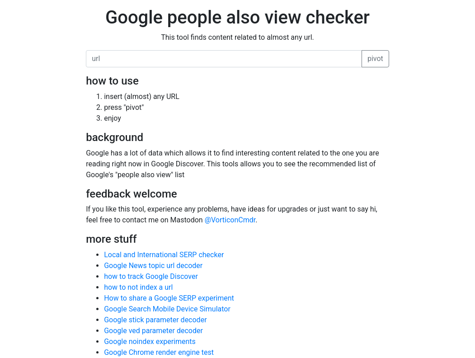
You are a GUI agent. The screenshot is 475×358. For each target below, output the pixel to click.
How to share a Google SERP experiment (169, 298)
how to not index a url (138, 287)
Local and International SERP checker (164, 254)
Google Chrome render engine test (159, 352)
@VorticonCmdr (230, 220)
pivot (375, 58)
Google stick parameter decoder (155, 320)
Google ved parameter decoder (153, 330)
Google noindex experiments (150, 341)
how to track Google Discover (151, 276)
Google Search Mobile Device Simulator (167, 309)
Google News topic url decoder (153, 265)
